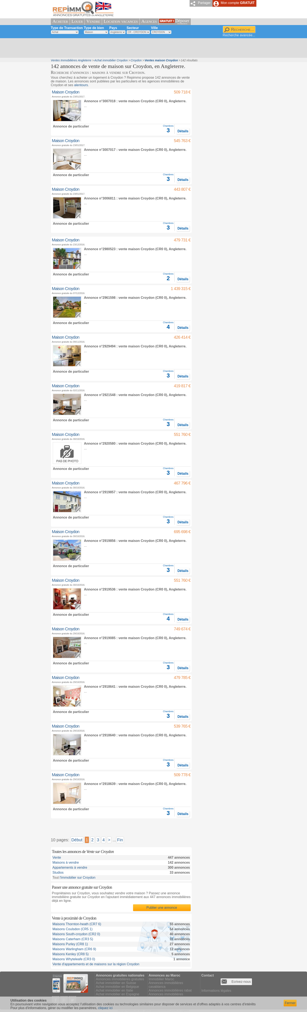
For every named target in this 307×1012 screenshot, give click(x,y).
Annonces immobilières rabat (170, 990)
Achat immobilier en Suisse (116, 983)
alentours (81, 85)
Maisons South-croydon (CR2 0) (76, 934)
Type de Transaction (67, 28)
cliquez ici (105, 1008)
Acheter (60, 21)
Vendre (93, 21)
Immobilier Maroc (161, 979)
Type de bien (94, 28)
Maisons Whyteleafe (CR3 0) (74, 959)
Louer (77, 21)
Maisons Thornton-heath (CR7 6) (77, 924)
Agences (149, 21)
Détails (182, 131)
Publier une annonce (161, 907)
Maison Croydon (65, 92)
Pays (113, 28)
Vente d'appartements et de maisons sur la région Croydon (96, 964)
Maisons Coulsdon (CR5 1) (73, 929)
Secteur (133, 28)
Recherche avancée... (239, 35)
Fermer (290, 1003)
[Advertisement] (152, 48)
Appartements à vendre (70, 867)
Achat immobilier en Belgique (117, 986)
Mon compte (237, 3)
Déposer (182, 21)
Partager (204, 3)
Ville (154, 28)
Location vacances (121, 21)
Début (76, 840)
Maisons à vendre (66, 862)
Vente (57, 857)
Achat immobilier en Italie (114, 990)
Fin (120, 840)
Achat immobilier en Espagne (117, 994)
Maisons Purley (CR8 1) (70, 944)
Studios (58, 872)
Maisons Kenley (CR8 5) (71, 954)
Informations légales (216, 990)
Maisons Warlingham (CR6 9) (74, 949)
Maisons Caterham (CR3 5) (73, 939)
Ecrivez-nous (241, 981)
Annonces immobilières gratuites (120, 979)
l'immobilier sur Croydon (77, 877)
